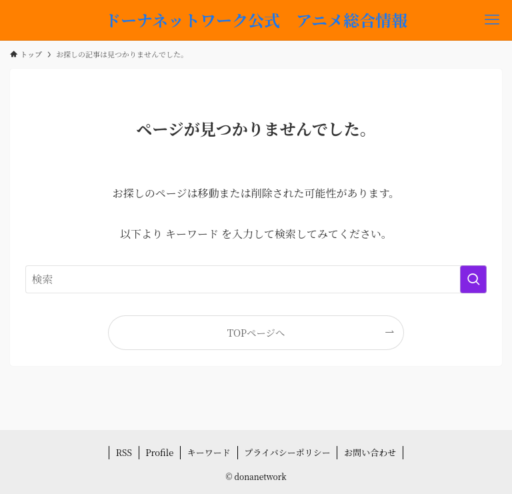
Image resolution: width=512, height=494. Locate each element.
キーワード (209, 452)
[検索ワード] (255, 279)
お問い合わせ (370, 452)
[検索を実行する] (473, 279)
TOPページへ (256, 332)
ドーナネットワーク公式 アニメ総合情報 (256, 20)
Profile (159, 452)
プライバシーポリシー (287, 452)
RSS (124, 452)
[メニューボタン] (492, 20)
